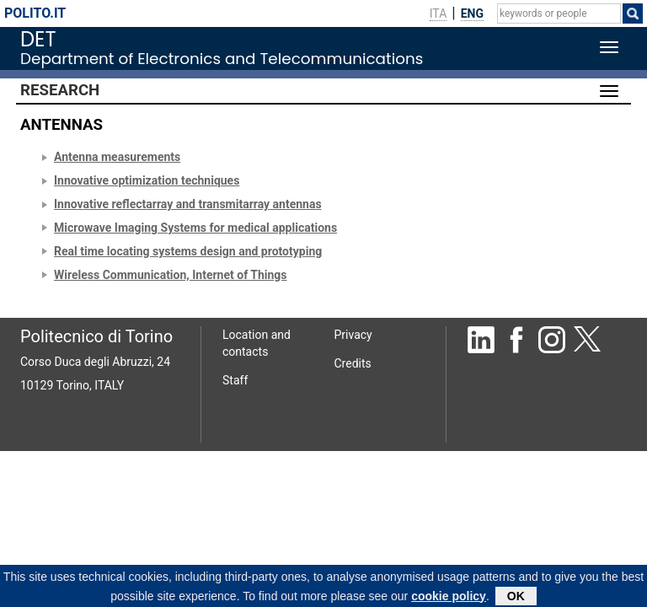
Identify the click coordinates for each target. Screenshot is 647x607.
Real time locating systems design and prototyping (188, 251)
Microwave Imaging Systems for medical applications (195, 227)
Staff (235, 380)
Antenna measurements (117, 157)
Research (59, 90)
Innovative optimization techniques (146, 180)
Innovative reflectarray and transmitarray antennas (188, 204)
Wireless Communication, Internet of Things (170, 275)
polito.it (35, 13)
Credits (353, 363)
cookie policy (448, 597)
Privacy (353, 334)
